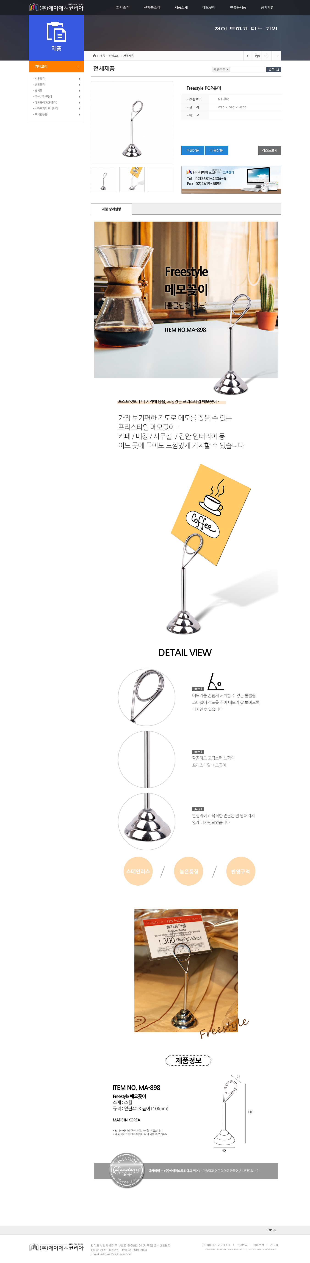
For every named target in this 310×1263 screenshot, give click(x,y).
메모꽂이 (208, 7)
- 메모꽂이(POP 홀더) (45, 102)
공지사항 (267, 7)
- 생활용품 (39, 84)
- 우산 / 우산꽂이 (42, 96)
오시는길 (242, 1245)
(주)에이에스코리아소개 (216, 1245)
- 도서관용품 (40, 114)
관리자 (274, 1245)
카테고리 (41, 66)
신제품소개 (152, 7)
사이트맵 (258, 1245)
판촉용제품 (238, 7)
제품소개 (181, 7)
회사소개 (122, 7)
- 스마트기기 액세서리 (45, 108)
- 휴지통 (37, 90)
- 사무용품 (39, 78)
